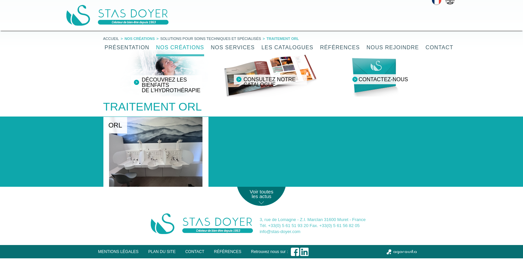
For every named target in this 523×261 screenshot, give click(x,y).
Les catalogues (288, 47)
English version (450, 2)
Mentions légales (118, 251)
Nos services (233, 47)
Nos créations (180, 47)
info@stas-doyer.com (279, 231)
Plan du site (161, 251)
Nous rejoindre (393, 47)
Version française (436, 2)
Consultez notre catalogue (269, 82)
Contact (439, 47)
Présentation (127, 47)
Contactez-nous (383, 79)
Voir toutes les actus (262, 194)
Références (340, 47)
